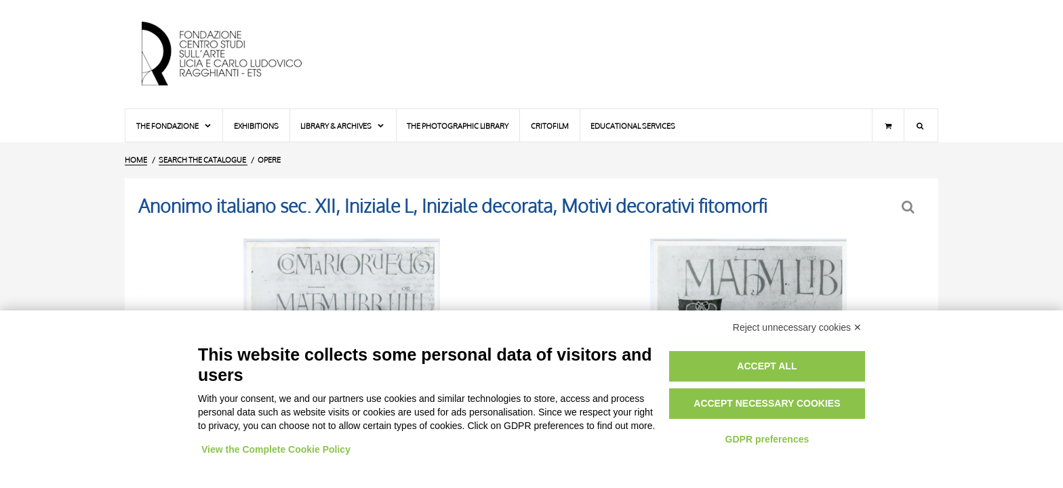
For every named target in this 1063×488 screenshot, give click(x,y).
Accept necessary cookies (767, 403)
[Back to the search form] (909, 207)
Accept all (767, 366)
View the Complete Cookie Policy (275, 449)
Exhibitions (256, 125)
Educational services (632, 125)
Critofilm (550, 125)
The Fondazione (174, 125)
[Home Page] (233, 54)
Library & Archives (342, 125)
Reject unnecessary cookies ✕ (797, 327)
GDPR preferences (767, 439)
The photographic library (457, 125)
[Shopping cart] (888, 125)
